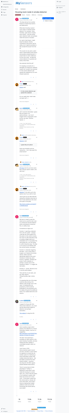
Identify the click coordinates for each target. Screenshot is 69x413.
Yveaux (21, 83)
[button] (7, 409)
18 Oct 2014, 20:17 (27, 139)
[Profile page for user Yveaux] (16, 84)
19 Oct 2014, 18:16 (27, 190)
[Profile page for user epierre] (16, 109)
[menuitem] (62, 2)
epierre (21, 108)
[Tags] (7, 12)
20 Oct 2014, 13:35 (27, 302)
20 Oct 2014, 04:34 (28, 217)
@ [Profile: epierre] (22, 141)
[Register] (62, 7)
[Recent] (7, 10)
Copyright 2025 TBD (21, 411)
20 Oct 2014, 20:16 (27, 325)
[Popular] (7, 15)
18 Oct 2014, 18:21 (27, 85)
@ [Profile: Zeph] (21, 87)
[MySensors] (7, 2)
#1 (36, 18)
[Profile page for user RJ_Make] (16, 301)
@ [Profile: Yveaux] (22, 168)
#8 (36, 300)
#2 (36, 83)
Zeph (21, 18)
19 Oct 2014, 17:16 (27, 165)
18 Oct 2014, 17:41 (27, 20)
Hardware (18, 14)
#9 (36, 323)
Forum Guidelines (31, 411)
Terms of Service (49, 411)
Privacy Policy (40, 411)
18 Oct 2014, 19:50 (27, 109)
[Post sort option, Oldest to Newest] (48, 21)
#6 (36, 188)
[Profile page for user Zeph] (16, 19)
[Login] (62, 2)
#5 (36, 164)
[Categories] (7, 7)
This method (23, 313)
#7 (36, 215)
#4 (36, 137)
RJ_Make (21, 300)
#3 (36, 108)
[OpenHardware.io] (7, 4)
